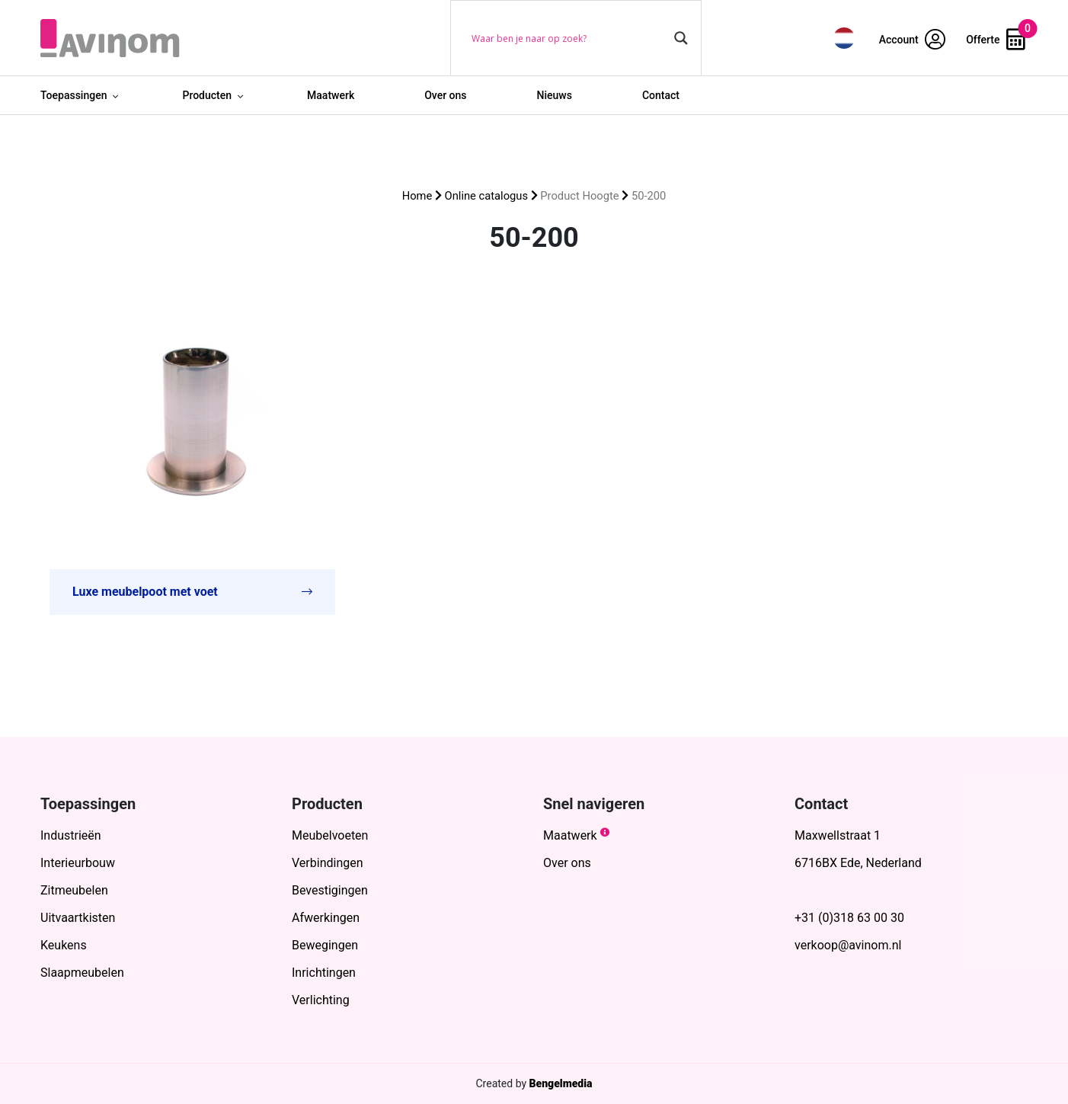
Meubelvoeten (330, 835)
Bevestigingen (330, 890)
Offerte (995, 39)
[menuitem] (844, 37)
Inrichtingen (324, 972)
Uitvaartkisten (77, 917)
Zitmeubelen (74, 890)
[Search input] (569, 38)
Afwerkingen (326, 917)
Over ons (445, 95)
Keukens (63, 945)
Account (912, 39)
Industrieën (70, 835)
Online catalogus (486, 196)
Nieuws (554, 95)
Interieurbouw (77, 863)
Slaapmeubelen (82, 972)
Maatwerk (330, 95)
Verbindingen (327, 863)
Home (417, 196)
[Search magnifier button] (681, 38)
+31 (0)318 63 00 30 (849, 917)
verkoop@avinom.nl (848, 945)
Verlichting (321, 1000)
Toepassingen (73, 95)
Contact (660, 95)
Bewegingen (325, 945)
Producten (207, 95)
